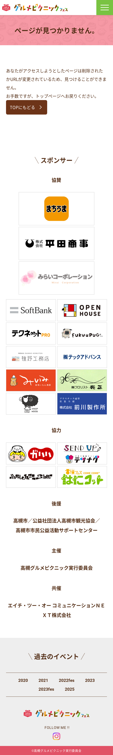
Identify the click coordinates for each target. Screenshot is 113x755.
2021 (43, 680)
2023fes (46, 689)
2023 (90, 680)
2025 (69, 689)
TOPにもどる (22, 107)
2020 (23, 680)
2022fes (66, 680)
